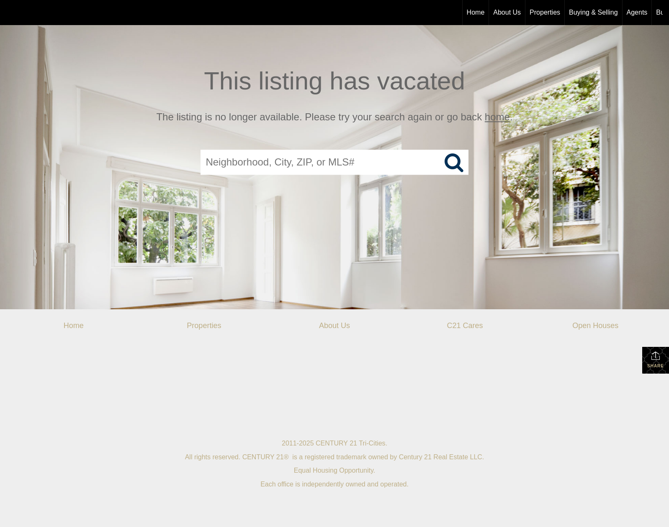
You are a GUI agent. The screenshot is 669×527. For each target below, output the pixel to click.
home (497, 116)
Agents (637, 12)
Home (476, 12)
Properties (545, 12)
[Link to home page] (10, 12)
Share (655, 359)
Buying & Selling (593, 12)
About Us (507, 12)
